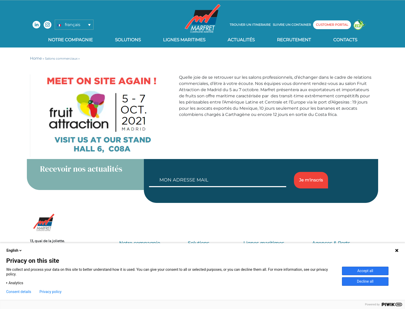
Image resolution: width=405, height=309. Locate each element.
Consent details (18, 292)
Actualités (241, 39)
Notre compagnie (70, 39)
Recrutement (294, 39)
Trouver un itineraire (250, 25)
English (14, 250)
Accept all (365, 271)
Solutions (128, 39)
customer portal (332, 25)
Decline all (365, 281)
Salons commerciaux (61, 58)
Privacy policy (50, 292)
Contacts (345, 39)
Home (36, 58)
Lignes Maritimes (184, 39)
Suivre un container (292, 25)
